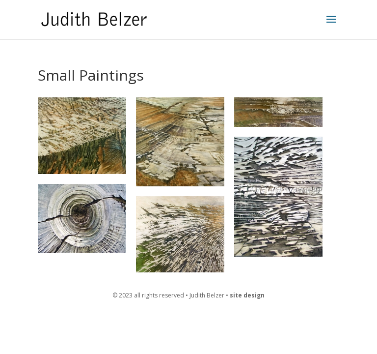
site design (247, 295)
